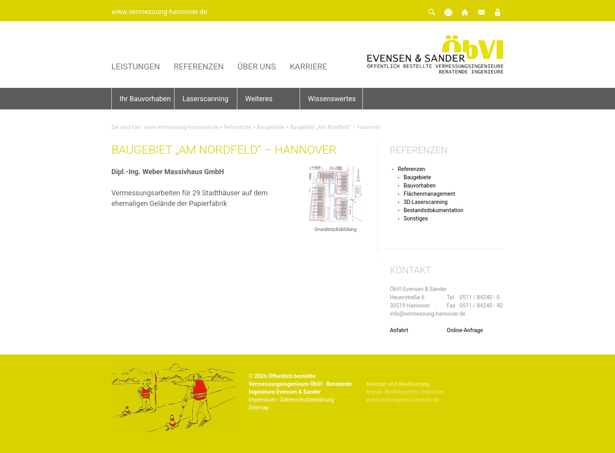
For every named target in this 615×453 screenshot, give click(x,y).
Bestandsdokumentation (433, 210)
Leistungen (135, 67)
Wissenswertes (332, 99)
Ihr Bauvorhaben (145, 99)
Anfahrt (399, 330)
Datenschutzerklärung (307, 400)
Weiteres (259, 99)
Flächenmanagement (429, 194)
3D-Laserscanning (426, 202)
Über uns (257, 67)
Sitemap (259, 407)
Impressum (262, 400)
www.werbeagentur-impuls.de (402, 400)
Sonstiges (416, 218)
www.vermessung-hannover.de (159, 11)
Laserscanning (205, 99)
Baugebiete (270, 127)
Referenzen (199, 67)
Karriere (308, 67)
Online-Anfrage (465, 330)
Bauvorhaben (420, 185)
